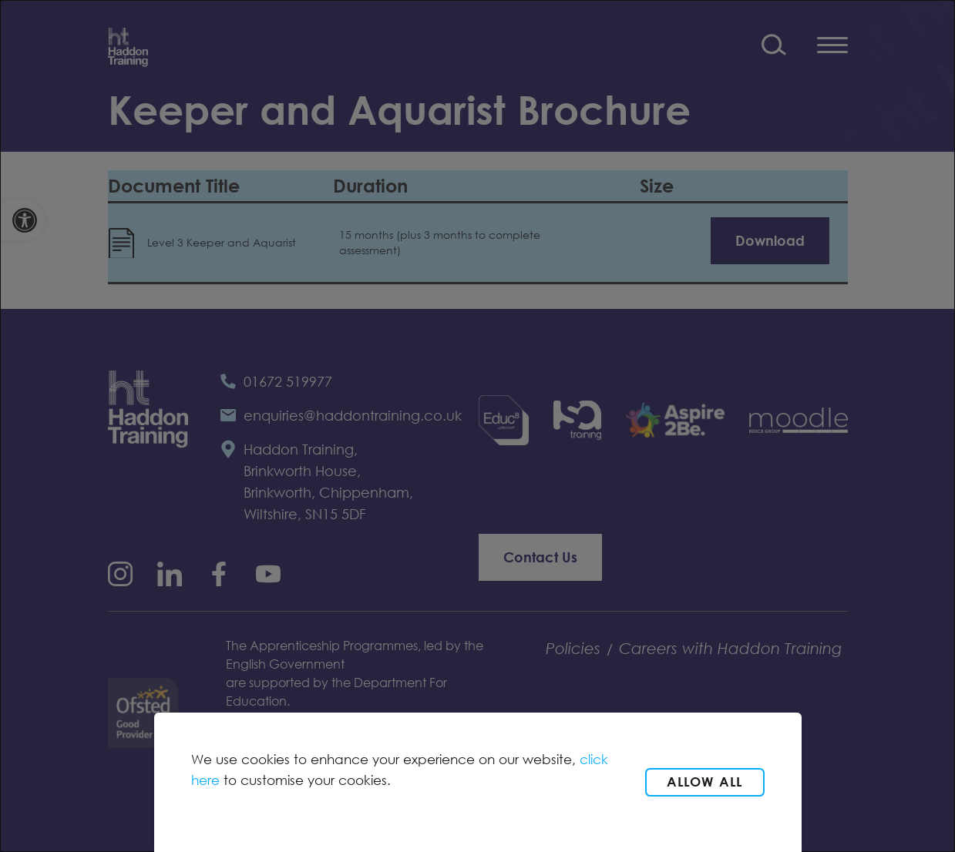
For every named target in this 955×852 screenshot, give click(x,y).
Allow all (705, 781)
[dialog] (477, 426)
